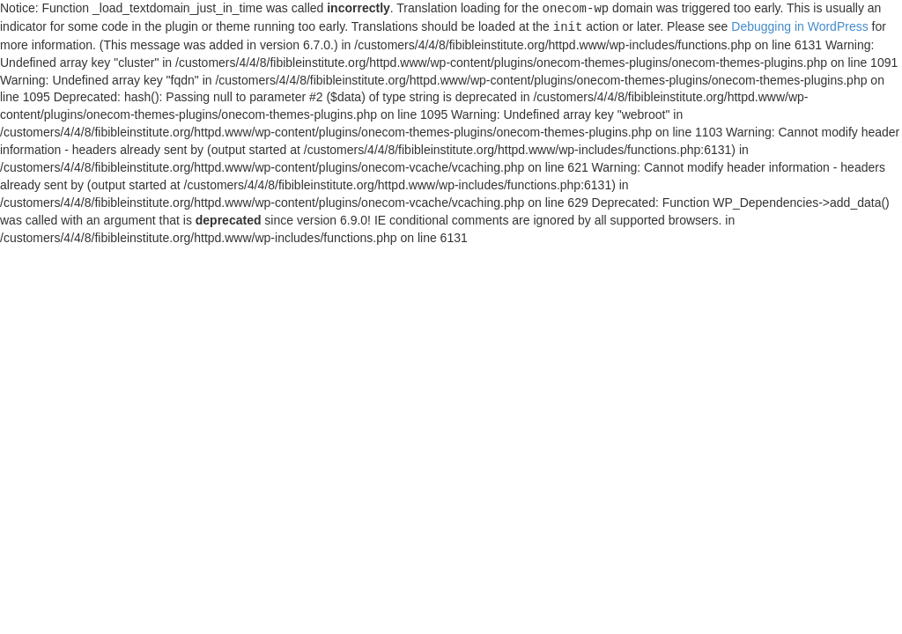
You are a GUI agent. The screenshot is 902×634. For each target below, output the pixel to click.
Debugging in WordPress (799, 27)
